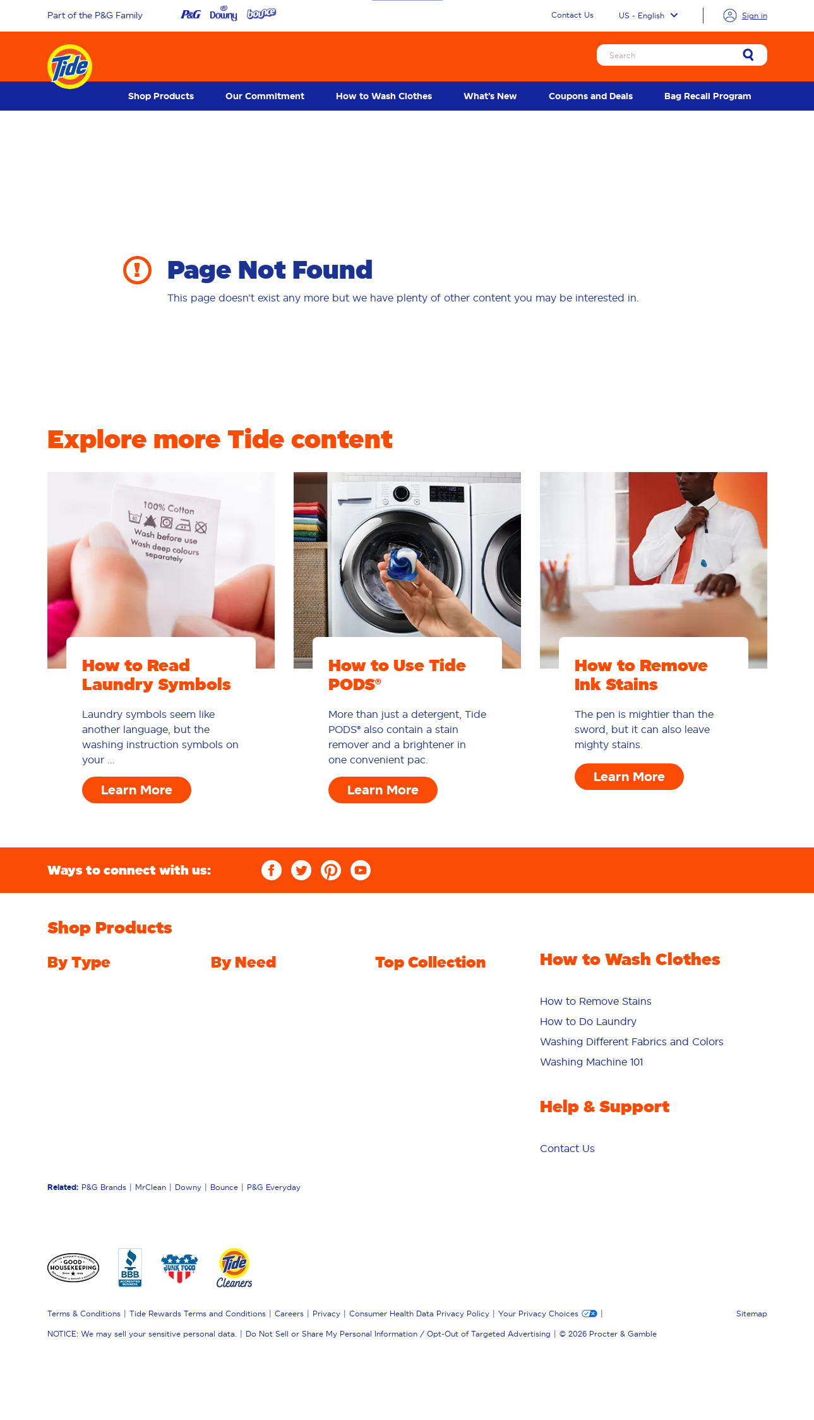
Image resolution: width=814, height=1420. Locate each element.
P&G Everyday (274, 1187)
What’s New (490, 96)
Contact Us (572, 15)
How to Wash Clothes (384, 96)
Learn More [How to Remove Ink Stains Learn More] (629, 776)
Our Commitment (264, 96)
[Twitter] (301, 870)
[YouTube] (360, 870)
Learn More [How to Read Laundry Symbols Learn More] (136, 790)
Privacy (326, 1313)
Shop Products (161, 96)
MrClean (150, 1187)
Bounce (224, 1187)
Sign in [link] (754, 15)
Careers (289, 1313)
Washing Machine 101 (591, 1061)
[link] (748, 56)
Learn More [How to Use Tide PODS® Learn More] (383, 790)
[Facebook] (271, 870)
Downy (188, 1187)
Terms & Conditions (84, 1313)
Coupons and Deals (591, 96)
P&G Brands (103, 1187)
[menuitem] (161, 96)
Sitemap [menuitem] (751, 1313)
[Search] (682, 55)
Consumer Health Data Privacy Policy (419, 1313)
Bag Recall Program (707, 96)
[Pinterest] (331, 870)
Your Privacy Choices (538, 1313)
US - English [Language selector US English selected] (648, 15)
